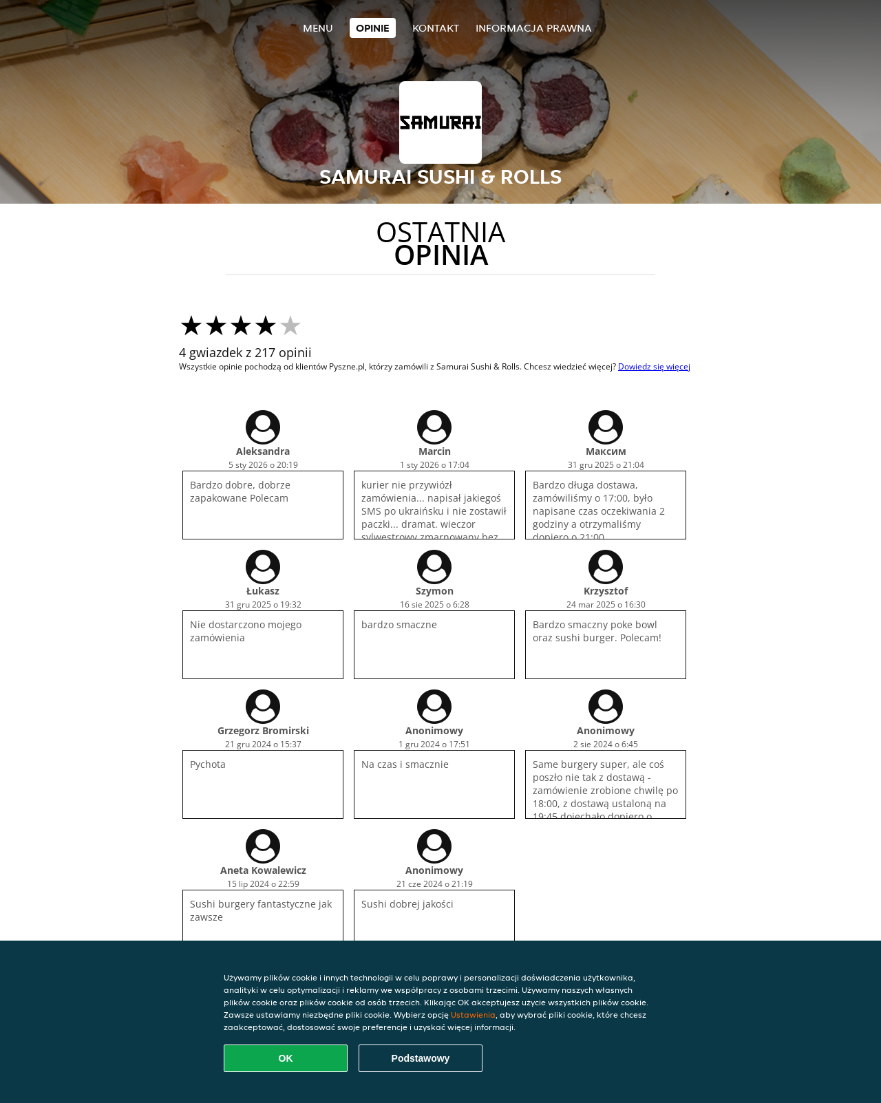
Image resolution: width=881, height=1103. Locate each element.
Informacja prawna (534, 28)
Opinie (373, 28)
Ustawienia (473, 1014)
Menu (318, 28)
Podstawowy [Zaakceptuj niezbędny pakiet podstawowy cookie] (421, 1058)
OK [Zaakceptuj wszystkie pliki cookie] (286, 1058)
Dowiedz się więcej (654, 366)
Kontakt (435, 28)
